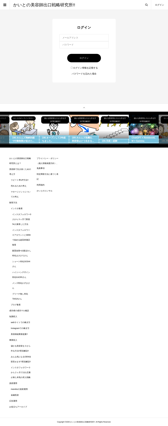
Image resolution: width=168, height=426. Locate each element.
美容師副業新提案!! (19, 334)
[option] (24, 129)
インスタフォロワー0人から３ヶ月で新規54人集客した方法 (21, 219)
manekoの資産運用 (19, 389)
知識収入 (13, 316)
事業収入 (13, 340)
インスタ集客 (17, 208)
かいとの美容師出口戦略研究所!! (44, 5)
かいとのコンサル (44, 191)
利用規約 (41, 185)
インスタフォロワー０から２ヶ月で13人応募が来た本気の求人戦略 (21, 372)
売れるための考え (19, 186)
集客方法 (13, 202)
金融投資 (15, 395)
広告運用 (13, 401)
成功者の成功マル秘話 (19, 310)
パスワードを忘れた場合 (84, 74)
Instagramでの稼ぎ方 (20, 328)
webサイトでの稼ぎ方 (20, 322)
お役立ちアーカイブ (18, 407)
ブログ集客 (16, 305)
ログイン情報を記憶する (84, 68)
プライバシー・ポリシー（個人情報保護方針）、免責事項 (47, 163)
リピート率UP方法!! (19, 180)
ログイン (159, 5)
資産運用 (13, 383)
